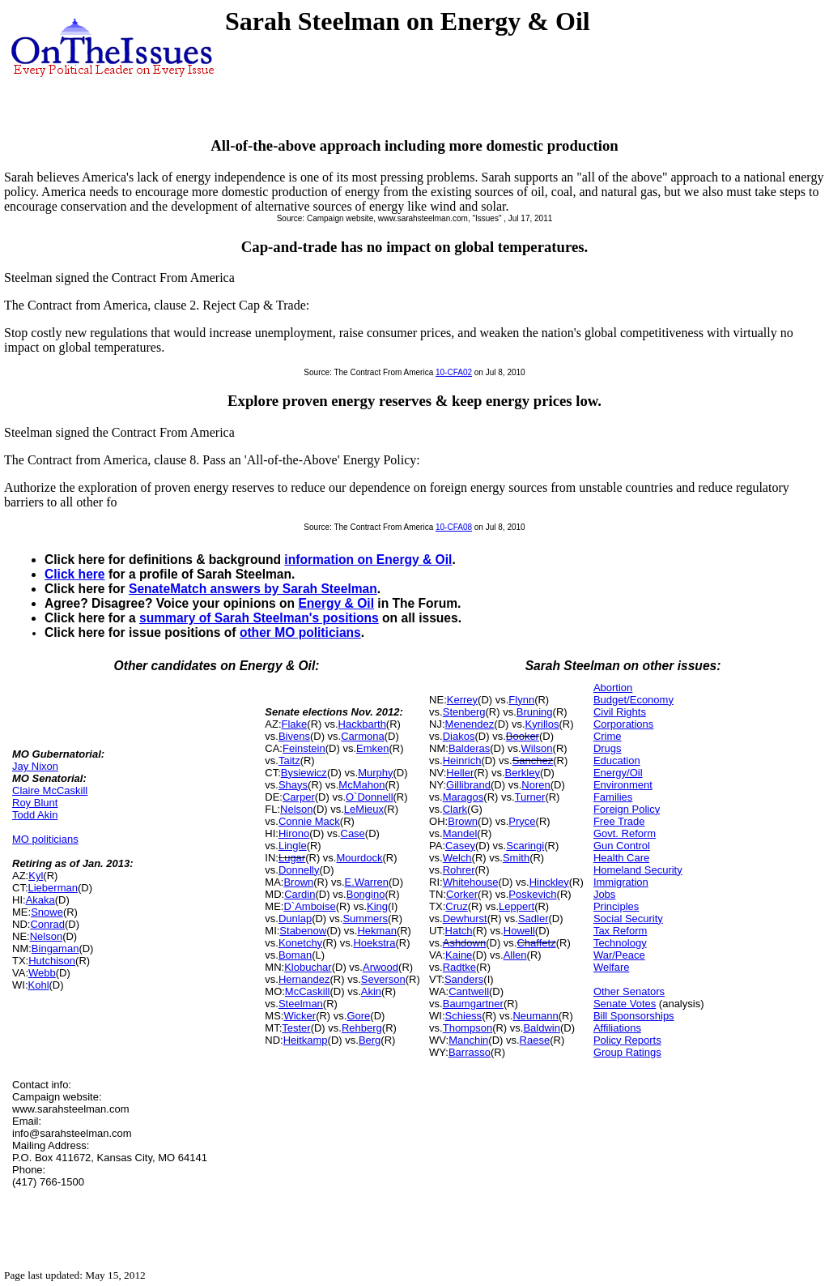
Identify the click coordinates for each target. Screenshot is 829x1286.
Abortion (612, 687)
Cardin (299, 894)
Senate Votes (624, 1004)
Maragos (463, 797)
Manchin (468, 1040)
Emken (372, 748)
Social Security (628, 918)
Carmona (362, 736)
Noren (535, 785)
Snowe (47, 912)
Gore (358, 1016)
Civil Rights (619, 712)
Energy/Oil (618, 773)
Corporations (623, 724)
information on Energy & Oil (368, 559)
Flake (295, 724)
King (377, 906)
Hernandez (304, 979)
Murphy (375, 773)
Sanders (463, 979)
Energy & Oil (336, 603)
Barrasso (470, 1052)
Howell (519, 931)
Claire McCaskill (49, 790)
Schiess (464, 1016)
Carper (299, 797)
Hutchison (51, 961)
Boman (295, 955)
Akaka (40, 900)
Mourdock (359, 858)
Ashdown (464, 943)
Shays (293, 785)
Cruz (456, 906)
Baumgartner (473, 1004)
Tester (296, 1028)
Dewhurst (465, 918)
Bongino (365, 894)
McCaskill (307, 991)
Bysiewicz (304, 773)
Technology (620, 943)
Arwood (380, 967)
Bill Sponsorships (633, 1016)
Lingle (292, 846)
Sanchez (533, 760)
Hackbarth (362, 724)
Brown (298, 882)
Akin (371, 991)
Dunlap (295, 918)
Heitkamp (305, 1040)
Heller (460, 773)
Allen (515, 955)
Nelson (46, 936)
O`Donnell (369, 797)
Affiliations (617, 1028)
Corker (462, 894)
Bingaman (55, 948)
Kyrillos (542, 724)
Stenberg (464, 712)
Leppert (516, 906)
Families (612, 797)
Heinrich (462, 760)
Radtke (459, 967)
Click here (75, 574)
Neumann (535, 1016)
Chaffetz (536, 943)
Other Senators (629, 991)
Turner (530, 797)
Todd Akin (34, 815)
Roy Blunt (34, 803)
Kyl (35, 875)
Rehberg (362, 1028)
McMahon (361, 785)
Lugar (291, 858)
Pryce (521, 821)
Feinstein (304, 748)
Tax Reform (620, 931)
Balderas (469, 748)
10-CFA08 (454, 527)
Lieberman (53, 888)
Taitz (289, 760)
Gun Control (621, 846)
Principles (616, 906)
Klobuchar (308, 967)
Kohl (38, 985)
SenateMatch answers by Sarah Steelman (253, 589)
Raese (535, 1040)
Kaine (458, 955)
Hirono (293, 833)
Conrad (47, 924)
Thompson (467, 1028)
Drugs (607, 748)
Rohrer (459, 870)
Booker (522, 736)
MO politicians (45, 839)
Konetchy (300, 943)
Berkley (522, 773)
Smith (516, 858)
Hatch (459, 931)
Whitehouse (471, 882)
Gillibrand (468, 785)
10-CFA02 (454, 372)
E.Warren (367, 882)
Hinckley (549, 882)
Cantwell (469, 991)
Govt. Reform (624, 833)
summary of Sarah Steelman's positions (259, 618)
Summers (365, 918)
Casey (460, 846)
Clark (455, 809)
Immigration (620, 882)
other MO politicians (300, 632)
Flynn (521, 700)
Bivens (294, 736)
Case (353, 833)
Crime (607, 736)
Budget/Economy (633, 700)
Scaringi (525, 846)
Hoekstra (374, 943)
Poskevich (532, 894)
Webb (42, 973)
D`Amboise (309, 906)
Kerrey (462, 700)
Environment (623, 785)
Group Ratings (627, 1052)
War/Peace (619, 955)
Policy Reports (627, 1040)
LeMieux (364, 809)
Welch (457, 858)
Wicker (299, 1016)
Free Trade (619, 821)
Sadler (533, 918)
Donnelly (299, 870)
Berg (369, 1040)
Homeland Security (637, 870)
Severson (383, 979)
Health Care (621, 858)
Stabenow (302, 931)
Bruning (535, 712)
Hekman (376, 931)
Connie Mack (309, 821)
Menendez (470, 724)
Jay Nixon (35, 766)
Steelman (300, 1004)
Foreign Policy (626, 809)
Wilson (537, 748)
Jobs (604, 894)
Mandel (460, 833)
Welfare (611, 967)
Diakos (459, 736)
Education (616, 760)
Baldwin (541, 1028)
